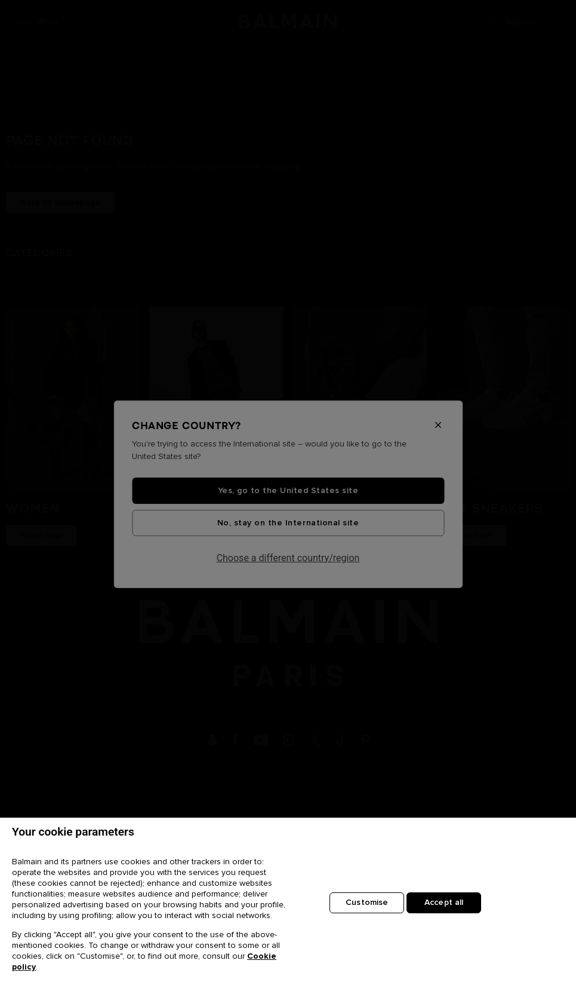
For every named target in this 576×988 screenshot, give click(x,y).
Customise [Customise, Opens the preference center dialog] (367, 903)
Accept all (443, 903)
